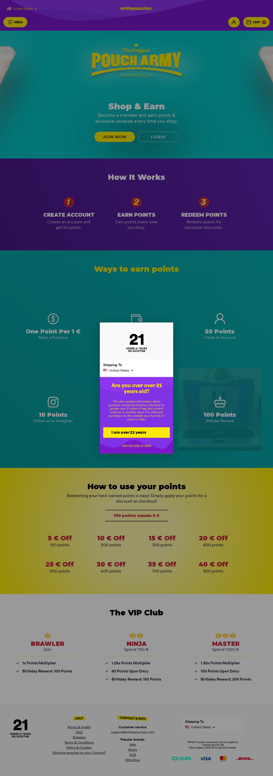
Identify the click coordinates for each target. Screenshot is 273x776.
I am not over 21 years (136, 445)
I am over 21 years (128, 432)
